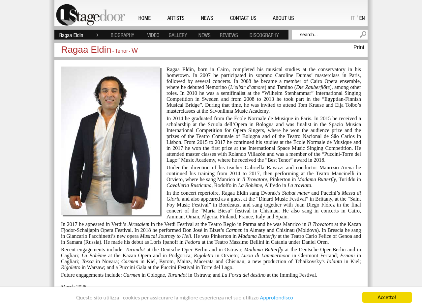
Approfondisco (276, 297)
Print (358, 47)
